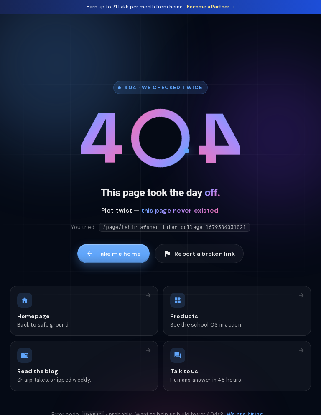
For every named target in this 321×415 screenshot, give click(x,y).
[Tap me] (160, 140)
